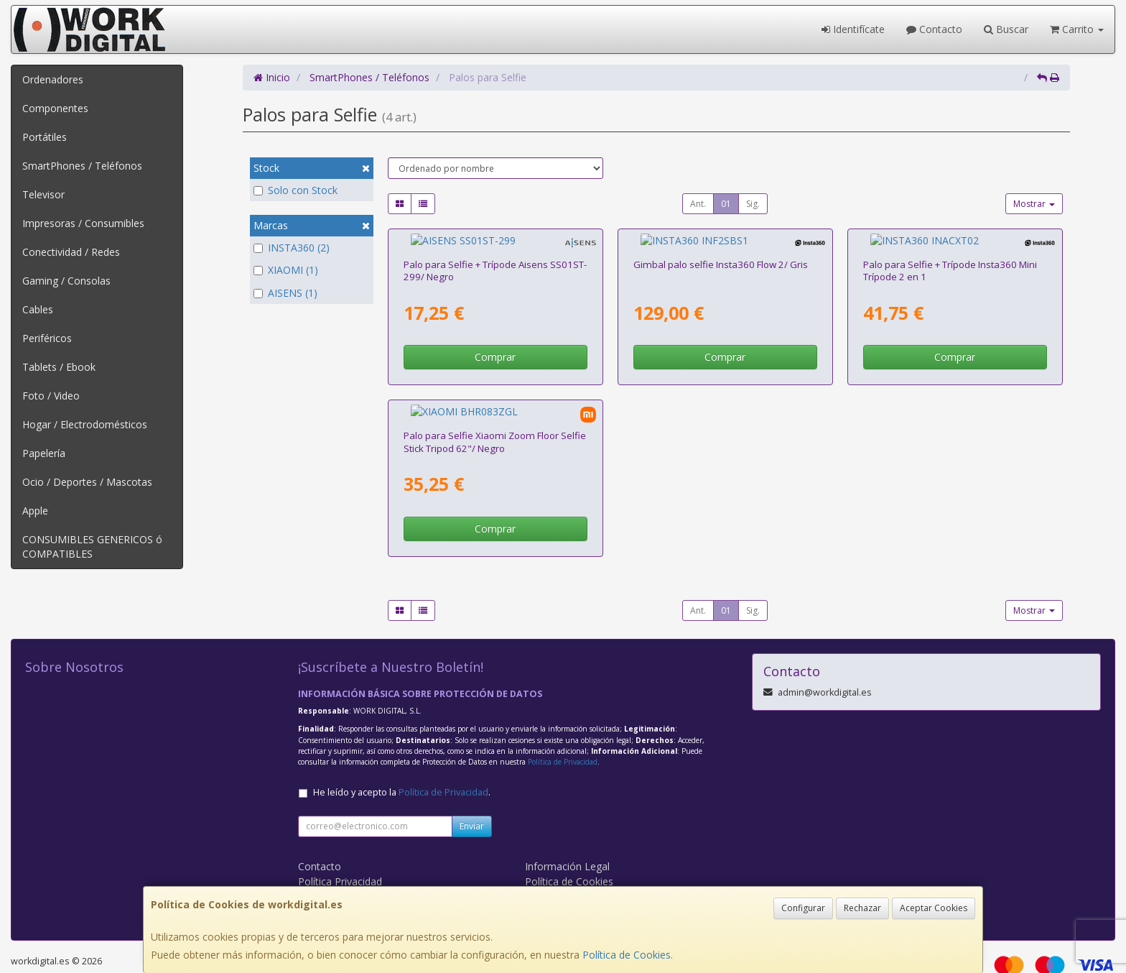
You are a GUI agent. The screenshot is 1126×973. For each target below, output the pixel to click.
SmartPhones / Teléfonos (82, 165)
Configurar (803, 908)
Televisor (43, 194)
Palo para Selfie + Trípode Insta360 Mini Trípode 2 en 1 (950, 256)
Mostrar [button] (1034, 204)
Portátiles (44, 137)
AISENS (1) (285, 293)
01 (726, 204)
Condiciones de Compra (353, 869)
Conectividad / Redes (71, 252)
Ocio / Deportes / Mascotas (87, 482)
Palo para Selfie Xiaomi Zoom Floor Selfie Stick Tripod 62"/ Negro (495, 414)
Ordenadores (52, 79)
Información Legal (567, 839)
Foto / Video (51, 395)
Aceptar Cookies (933, 908)
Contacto (934, 29)
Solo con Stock (295, 190)
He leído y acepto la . (401, 765)
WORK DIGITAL (334, 884)
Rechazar (862, 908)
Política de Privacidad (562, 734)
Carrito (1077, 29)
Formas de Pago (563, 869)
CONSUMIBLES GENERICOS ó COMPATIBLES (92, 546)
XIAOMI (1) (285, 270)
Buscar (1006, 29)
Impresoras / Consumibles (83, 223)
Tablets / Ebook (59, 367)
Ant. (698, 204)
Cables (37, 309)
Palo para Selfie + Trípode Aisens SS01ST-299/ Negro (495, 256)
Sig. (753, 204)
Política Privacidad (340, 854)
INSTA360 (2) (291, 247)
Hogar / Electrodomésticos (84, 424)
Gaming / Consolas (66, 280)
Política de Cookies (626, 955)
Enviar (472, 799)
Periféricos (47, 338)
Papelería (43, 453)
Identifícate (853, 29)
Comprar (495, 343)
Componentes (55, 108)
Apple (35, 510)
